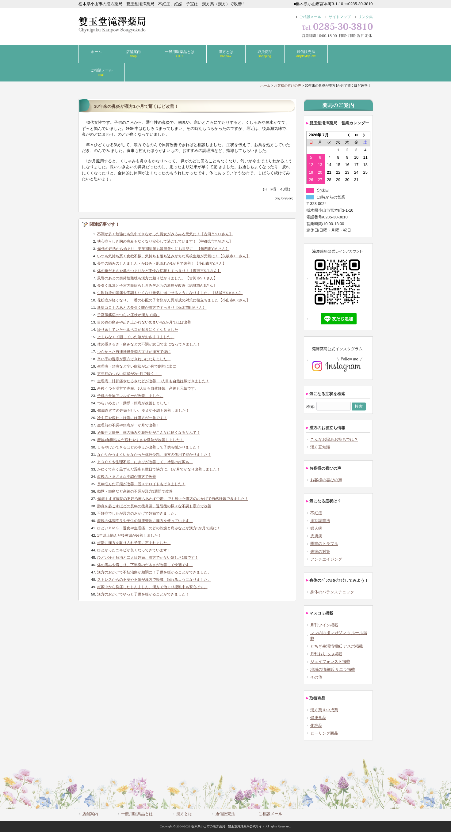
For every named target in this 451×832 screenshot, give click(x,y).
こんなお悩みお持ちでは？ (334, 439)
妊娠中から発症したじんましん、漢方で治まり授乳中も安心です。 (152, 587)
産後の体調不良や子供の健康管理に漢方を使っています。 (145, 521)
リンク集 (365, 17)
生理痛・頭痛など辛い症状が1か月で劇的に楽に (137, 366)
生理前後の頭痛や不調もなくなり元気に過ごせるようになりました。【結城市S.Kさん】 (170, 293)
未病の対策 (320, 551)
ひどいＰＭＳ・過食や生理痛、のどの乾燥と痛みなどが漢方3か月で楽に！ (159, 528)
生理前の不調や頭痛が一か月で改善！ (128, 425)
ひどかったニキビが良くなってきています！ (134, 550)
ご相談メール (310, 17)
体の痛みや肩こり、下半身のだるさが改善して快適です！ (145, 565)
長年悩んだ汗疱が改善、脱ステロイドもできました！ (141, 484)
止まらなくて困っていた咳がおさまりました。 (135, 337)
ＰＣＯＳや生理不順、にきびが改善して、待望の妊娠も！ (145, 462)
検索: (310, 406)
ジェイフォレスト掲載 (330, 661)
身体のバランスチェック (332, 592)
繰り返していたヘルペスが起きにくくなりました (137, 329)
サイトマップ (340, 17)
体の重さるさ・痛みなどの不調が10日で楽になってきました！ (149, 344)
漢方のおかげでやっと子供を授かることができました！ (143, 594)
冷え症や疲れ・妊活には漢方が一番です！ (132, 418)
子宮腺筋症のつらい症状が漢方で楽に (128, 315)
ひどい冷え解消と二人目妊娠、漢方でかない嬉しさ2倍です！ (148, 557)
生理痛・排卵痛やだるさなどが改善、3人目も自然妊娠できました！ (153, 381)
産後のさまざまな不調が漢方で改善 (126, 476)
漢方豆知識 (320, 447)
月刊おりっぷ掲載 (326, 654)
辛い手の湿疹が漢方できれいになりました (134, 359)
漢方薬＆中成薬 (324, 710)
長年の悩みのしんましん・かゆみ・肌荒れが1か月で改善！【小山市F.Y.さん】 (161, 263)
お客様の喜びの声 (287, 85)
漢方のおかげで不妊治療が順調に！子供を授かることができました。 (154, 572)
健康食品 (318, 717)
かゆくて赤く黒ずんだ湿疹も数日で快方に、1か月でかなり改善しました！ (159, 469)
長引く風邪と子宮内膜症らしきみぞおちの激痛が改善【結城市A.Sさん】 (157, 285)
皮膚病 (316, 536)
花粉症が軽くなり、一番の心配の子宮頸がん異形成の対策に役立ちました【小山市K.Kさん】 (173, 300)
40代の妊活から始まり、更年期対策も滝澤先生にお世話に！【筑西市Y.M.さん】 (163, 249)
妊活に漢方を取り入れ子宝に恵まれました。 (134, 543)
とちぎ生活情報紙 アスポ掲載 (336, 646)
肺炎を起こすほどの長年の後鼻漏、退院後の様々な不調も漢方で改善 (154, 506)
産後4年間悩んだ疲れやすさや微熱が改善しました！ (140, 440)
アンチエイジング (326, 559)
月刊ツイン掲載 (324, 625)
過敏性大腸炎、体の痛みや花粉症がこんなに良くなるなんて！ (148, 432)
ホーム (265, 85)
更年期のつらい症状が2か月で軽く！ (129, 374)
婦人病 (316, 528)
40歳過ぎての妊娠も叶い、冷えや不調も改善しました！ (143, 410)
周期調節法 (320, 520)
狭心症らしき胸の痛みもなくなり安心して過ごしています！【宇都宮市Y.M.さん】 (165, 241)
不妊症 (316, 513)
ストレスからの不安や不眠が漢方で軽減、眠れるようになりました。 (154, 579)
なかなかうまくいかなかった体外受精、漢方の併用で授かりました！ (154, 454)
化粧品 (316, 725)
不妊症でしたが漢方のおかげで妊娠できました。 (137, 513)
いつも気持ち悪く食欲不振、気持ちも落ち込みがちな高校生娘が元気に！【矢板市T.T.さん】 (173, 256)
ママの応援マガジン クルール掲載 (338, 635)
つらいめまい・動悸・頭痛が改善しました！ (134, 403)
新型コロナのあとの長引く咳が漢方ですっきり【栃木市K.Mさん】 (152, 307)
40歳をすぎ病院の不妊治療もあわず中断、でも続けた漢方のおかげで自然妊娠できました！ (172, 499)
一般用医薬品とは (137, 813)
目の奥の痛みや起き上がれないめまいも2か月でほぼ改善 (144, 322)
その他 (316, 677)
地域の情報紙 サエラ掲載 (332, 669)
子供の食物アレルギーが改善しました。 (130, 396)
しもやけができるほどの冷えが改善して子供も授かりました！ (148, 447)
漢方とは (184, 813)
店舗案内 (90, 813)
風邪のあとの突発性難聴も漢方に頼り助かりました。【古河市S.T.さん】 (157, 278)
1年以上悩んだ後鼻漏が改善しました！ (129, 535)
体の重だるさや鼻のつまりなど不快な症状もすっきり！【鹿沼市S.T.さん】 (159, 271)
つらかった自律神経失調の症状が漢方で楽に (134, 352)
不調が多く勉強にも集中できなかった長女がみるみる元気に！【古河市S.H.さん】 (165, 234)
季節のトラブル (324, 543)
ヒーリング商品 (324, 733)
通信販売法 (225, 813)
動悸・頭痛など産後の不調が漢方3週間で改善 (135, 491)
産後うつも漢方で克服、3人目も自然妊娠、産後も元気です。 (148, 388)
